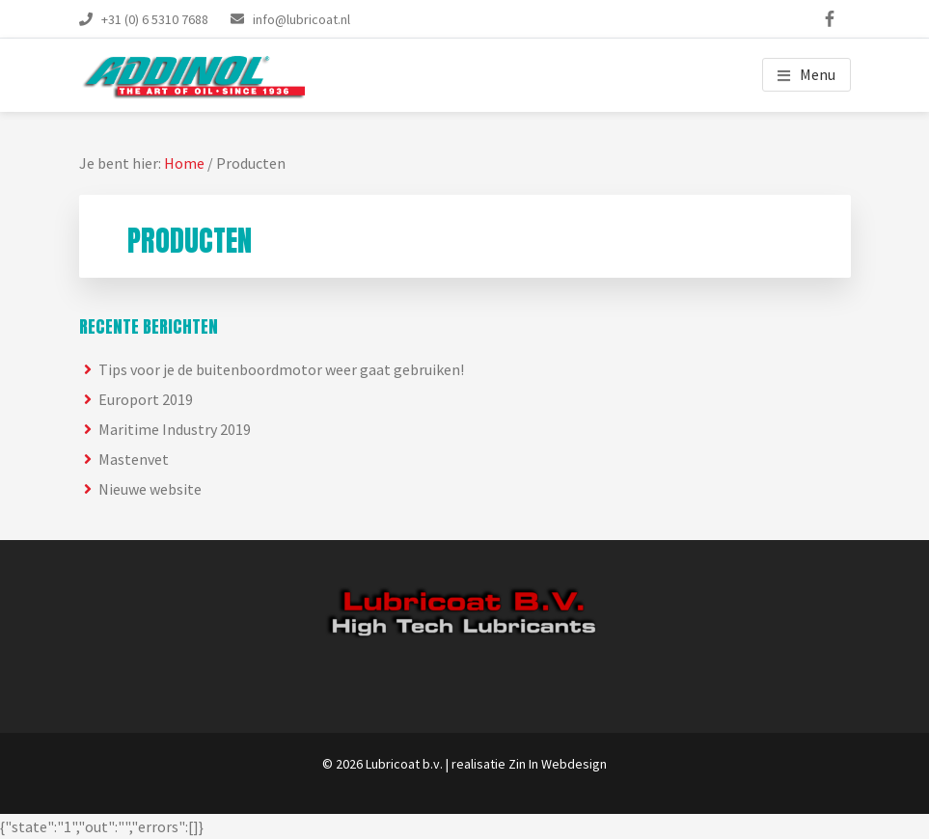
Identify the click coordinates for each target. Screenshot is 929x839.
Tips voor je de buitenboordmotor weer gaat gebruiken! (281, 369)
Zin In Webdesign (557, 763)
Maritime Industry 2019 (174, 429)
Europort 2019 (145, 399)
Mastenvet (133, 459)
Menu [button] (817, 74)
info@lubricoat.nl (301, 19)
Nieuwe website (150, 489)
